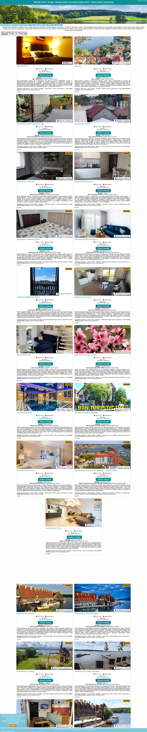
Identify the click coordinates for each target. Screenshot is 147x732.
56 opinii (110, 194)
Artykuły (58, 24)
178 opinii (106, 79)
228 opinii (112, 626)
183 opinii (52, 684)
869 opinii (51, 425)
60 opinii (112, 425)
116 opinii (54, 310)
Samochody (41, 24)
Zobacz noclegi (45, 75)
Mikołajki (68, 38)
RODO (16, 723)
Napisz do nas (91, 729)
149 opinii (112, 684)
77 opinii (51, 367)
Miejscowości (23, 24)
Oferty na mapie (14, 24)
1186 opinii (118, 483)
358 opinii (52, 483)
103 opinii (109, 136)
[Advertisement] (73, 570)
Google (4, 716)
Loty (32, 24)
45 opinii (52, 626)
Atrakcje (50, 24)
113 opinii (50, 79)
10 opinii (110, 310)
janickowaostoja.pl (142, 1)
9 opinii (56, 136)
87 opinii (54, 252)
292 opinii (80, 541)
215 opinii (111, 367)
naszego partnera (35, 89)
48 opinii (53, 194)
